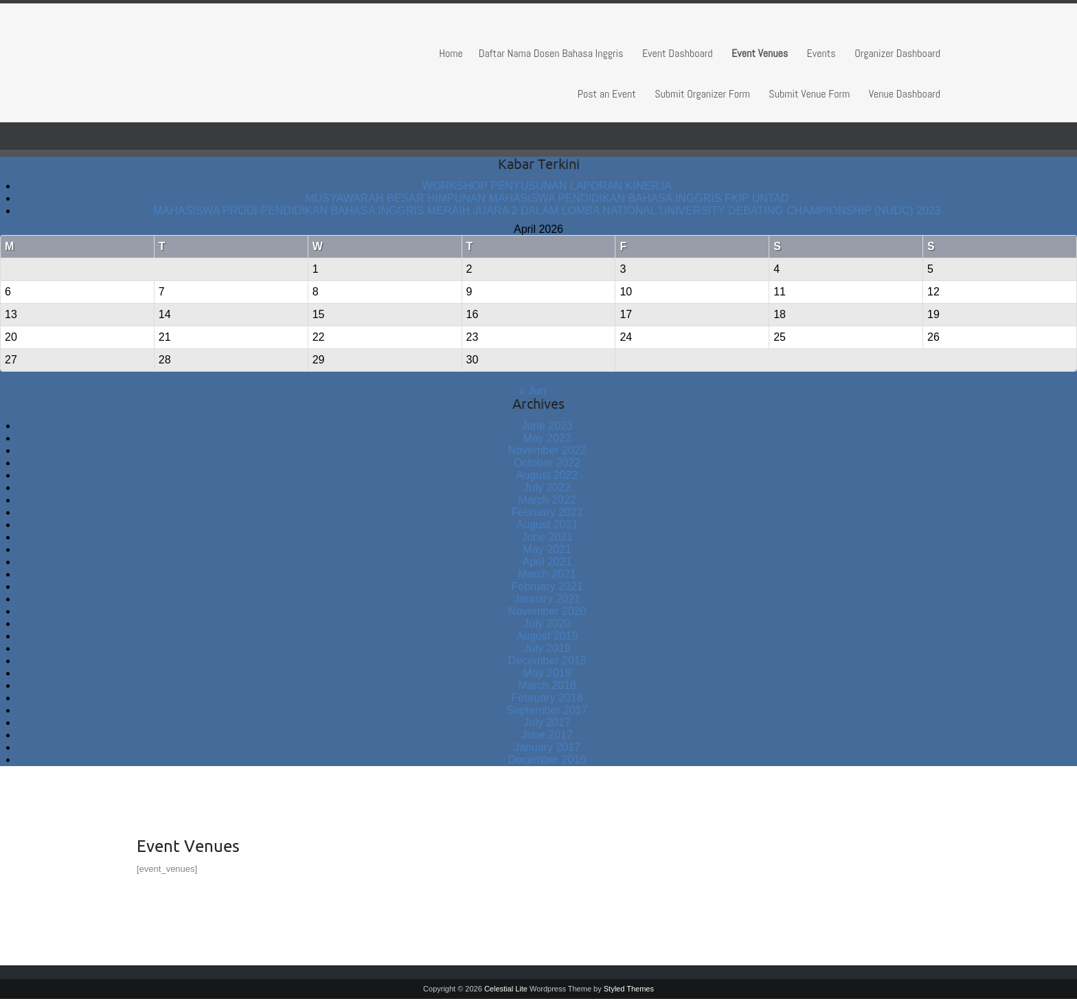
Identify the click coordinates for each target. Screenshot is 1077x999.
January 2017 (547, 747)
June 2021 (547, 537)
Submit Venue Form (809, 94)
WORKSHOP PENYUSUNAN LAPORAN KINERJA (547, 186)
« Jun (532, 390)
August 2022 (547, 475)
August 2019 (547, 636)
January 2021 (547, 599)
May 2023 (547, 438)
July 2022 (547, 487)
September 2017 (546, 710)
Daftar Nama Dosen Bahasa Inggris (551, 53)
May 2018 (547, 673)
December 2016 (547, 759)
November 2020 (547, 611)
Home (451, 53)
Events (821, 53)
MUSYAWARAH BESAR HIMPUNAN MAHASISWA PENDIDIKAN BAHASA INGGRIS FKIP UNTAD (547, 198)
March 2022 (547, 500)
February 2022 (546, 512)
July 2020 (547, 623)
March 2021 (547, 574)
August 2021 (547, 524)
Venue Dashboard (904, 94)
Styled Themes (629, 989)
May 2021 (547, 549)
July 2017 (547, 722)
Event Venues (760, 53)
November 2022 (547, 450)
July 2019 (547, 648)
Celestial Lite (506, 989)
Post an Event (607, 94)
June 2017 (547, 735)
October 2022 (547, 463)
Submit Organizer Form (702, 94)
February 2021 (546, 586)
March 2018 (547, 685)
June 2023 (547, 425)
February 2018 (546, 698)
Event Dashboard (677, 53)
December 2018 (547, 660)
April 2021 (546, 562)
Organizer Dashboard (897, 53)
